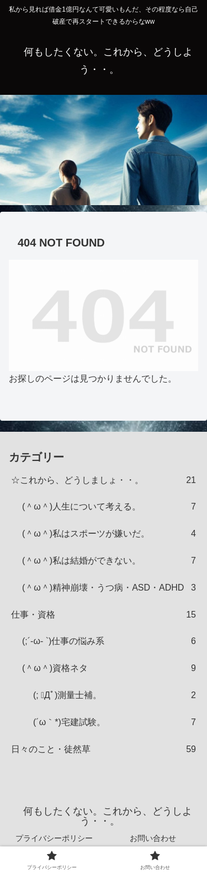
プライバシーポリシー (54, 838)
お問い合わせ (153, 838)
